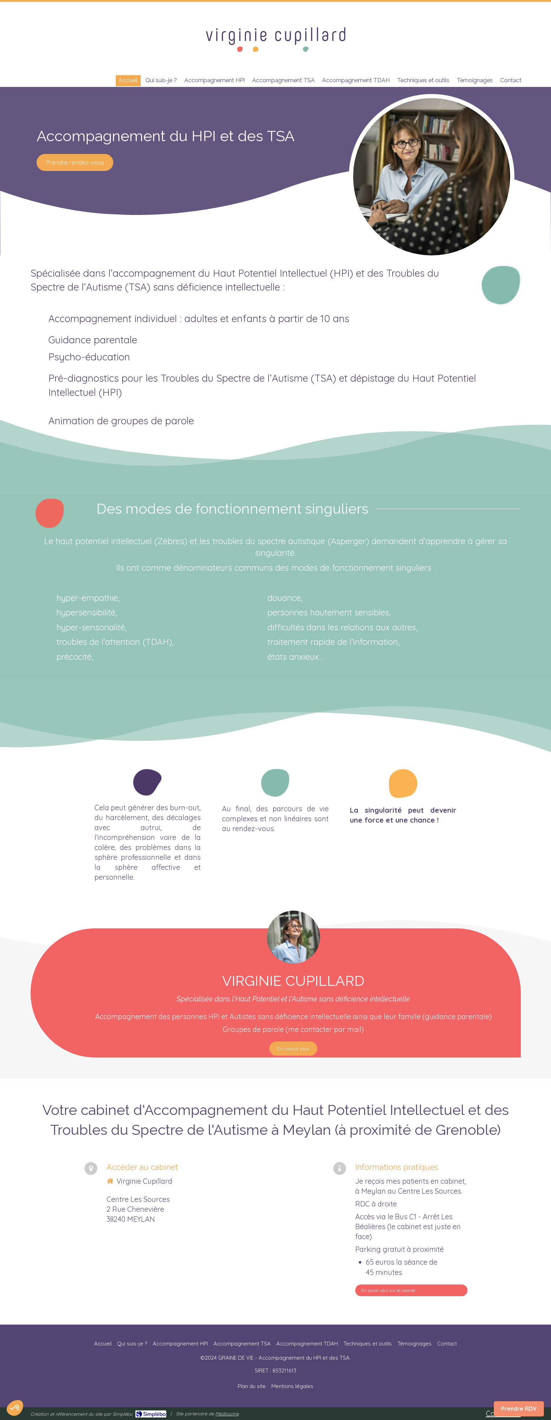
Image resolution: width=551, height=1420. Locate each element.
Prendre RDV (519, 1408)
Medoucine (227, 1413)
